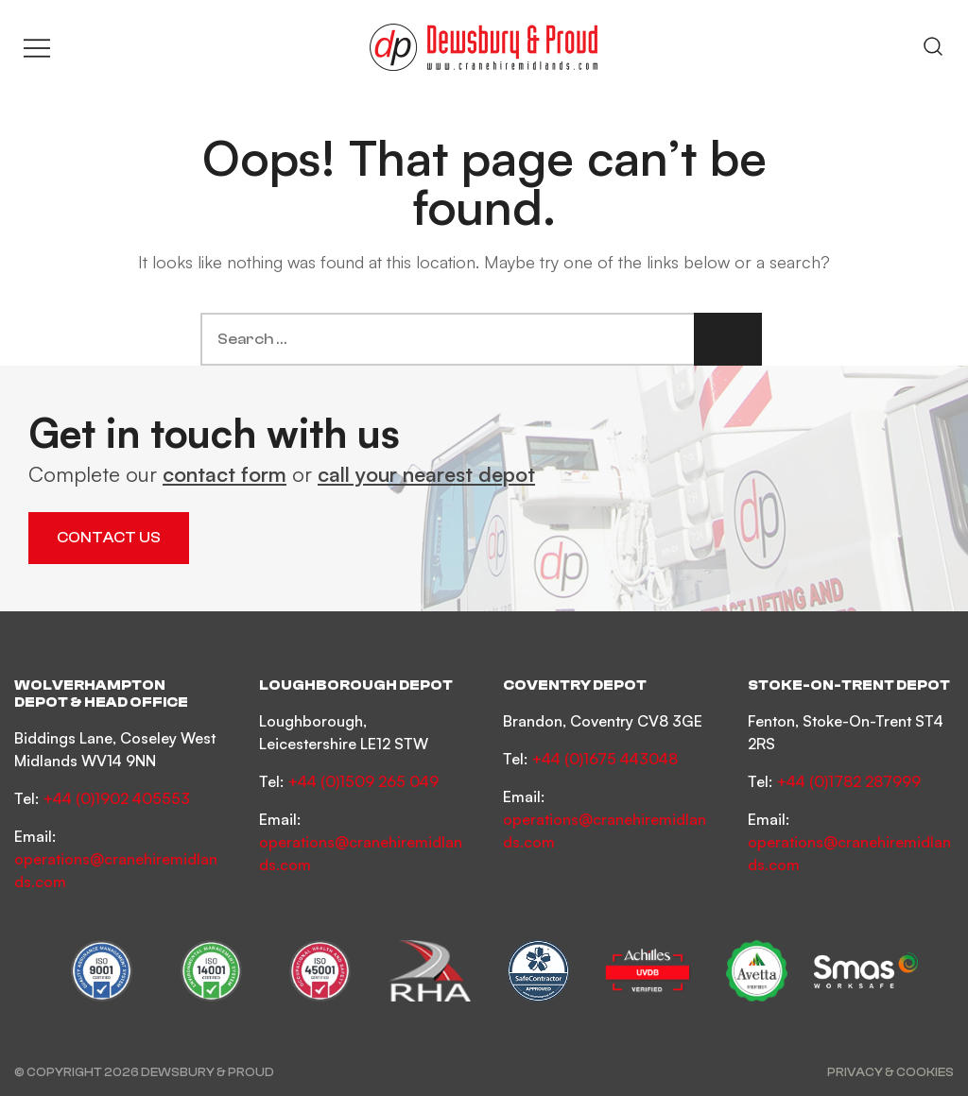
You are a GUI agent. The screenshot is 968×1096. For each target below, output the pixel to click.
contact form (224, 474)
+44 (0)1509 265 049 (363, 781)
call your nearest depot (426, 474)
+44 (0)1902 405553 (116, 798)
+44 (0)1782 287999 (848, 781)
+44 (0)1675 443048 (604, 758)
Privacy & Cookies (890, 1072)
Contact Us (109, 537)
